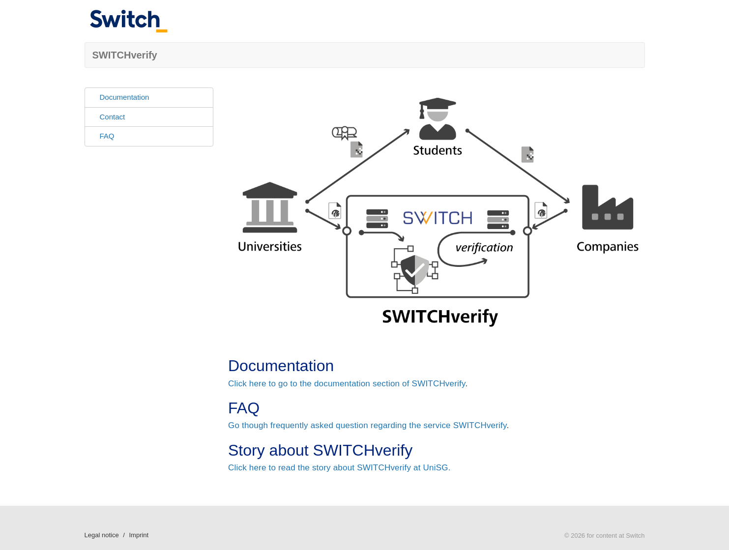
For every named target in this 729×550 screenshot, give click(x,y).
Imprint (138, 535)
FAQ (107, 136)
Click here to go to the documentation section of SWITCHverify (346, 383)
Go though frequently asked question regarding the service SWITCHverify (367, 425)
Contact (112, 117)
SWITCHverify (124, 55)
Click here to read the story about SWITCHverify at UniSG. (339, 467)
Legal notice (102, 535)
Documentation (124, 97)
